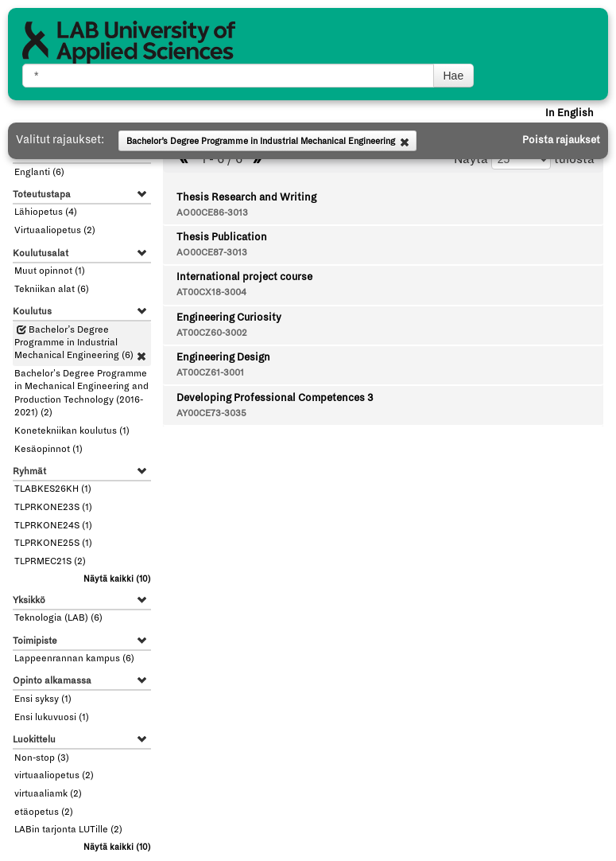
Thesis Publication (221, 237)
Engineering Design (223, 357)
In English (569, 113)
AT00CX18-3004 (211, 292)
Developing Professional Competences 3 (274, 397)
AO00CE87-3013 (211, 252)
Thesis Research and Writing (246, 197)
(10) (117, 579)
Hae (454, 75)
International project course (244, 276)
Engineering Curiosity (228, 317)
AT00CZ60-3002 (211, 333)
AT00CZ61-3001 (210, 373)
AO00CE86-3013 (212, 213)
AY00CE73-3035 (211, 413)
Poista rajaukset (561, 140)
